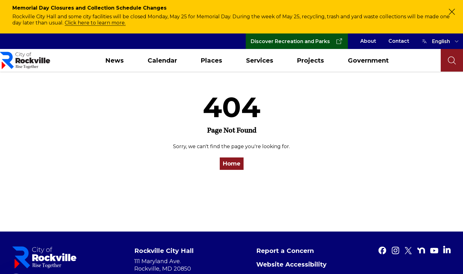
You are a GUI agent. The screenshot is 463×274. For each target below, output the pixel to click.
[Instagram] (395, 250)
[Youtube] (434, 250)
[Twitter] (408, 250)
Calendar (162, 60)
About (368, 41)
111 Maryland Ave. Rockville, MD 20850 (162, 265)
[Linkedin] (447, 249)
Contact (398, 41)
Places (211, 60)
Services (259, 60)
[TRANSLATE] (446, 41)
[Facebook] (382, 250)
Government (368, 60)
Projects (310, 60)
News (114, 60)
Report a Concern (285, 250)
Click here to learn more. (95, 23)
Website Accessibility (291, 264)
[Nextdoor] (421, 250)
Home (231, 163)
